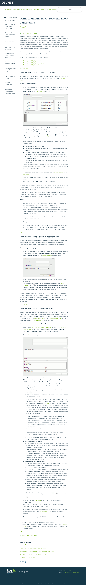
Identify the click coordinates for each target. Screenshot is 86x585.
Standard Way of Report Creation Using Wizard (9, 55)
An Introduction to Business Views (10, 42)
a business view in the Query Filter (41, 327)
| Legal (52, 582)
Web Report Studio (10, 20)
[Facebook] (20, 562)
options (38, 500)
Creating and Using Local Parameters (33, 65)
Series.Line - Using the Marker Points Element (33, 554)
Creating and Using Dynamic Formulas (34, 61)
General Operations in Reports (10, 77)
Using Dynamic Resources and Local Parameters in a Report (37, 551)
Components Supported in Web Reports (10, 34)
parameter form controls (55, 318)
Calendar (46, 403)
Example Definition (25, 545)
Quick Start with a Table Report (10, 48)
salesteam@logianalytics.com (71, 572)
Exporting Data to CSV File (27, 557)
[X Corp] (23, 562)
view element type (44, 136)
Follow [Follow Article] (23, 27)
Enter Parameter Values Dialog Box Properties (33, 548)
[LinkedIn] (25, 562)
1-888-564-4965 (67, 570)
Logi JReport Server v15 (26, 9)
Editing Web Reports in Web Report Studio (10, 70)
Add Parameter (30, 334)
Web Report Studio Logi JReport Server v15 (45, 9)
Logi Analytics (7, 9)
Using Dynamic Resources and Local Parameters (10, 91)
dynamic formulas (38, 320)
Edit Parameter (43, 511)
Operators (26, 174)
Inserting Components (8, 83)
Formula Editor (40, 91)
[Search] (69, 9)
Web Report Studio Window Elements (10, 63)
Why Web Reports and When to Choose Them (10, 26)
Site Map (63, 582)
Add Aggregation (47, 255)
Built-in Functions (59, 172)
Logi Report (16, 9)
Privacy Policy (57, 582)
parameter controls (39, 318)
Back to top (24, 68)
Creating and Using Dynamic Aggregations (35, 63)
